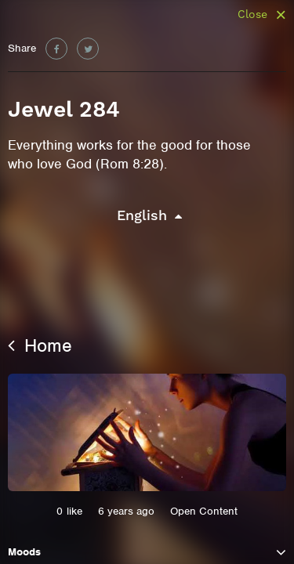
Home (40, 345)
